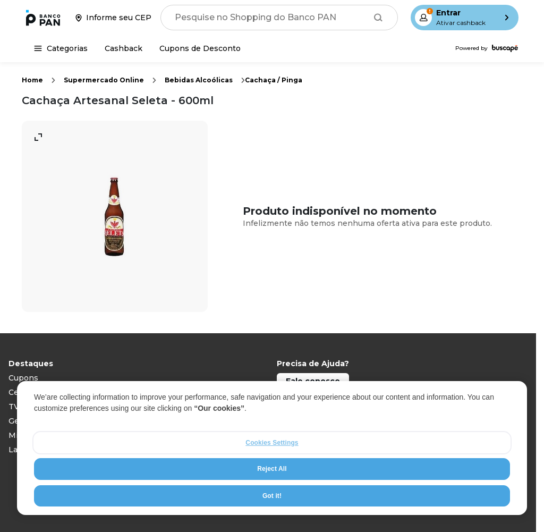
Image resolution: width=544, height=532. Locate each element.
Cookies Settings (271, 442)
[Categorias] (61, 48)
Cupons (23, 378)
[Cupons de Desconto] (200, 48)
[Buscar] (378, 17)
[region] (272, 448)
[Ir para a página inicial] (43, 17)
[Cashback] (123, 48)
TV (13, 406)
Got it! (272, 496)
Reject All (271, 469)
